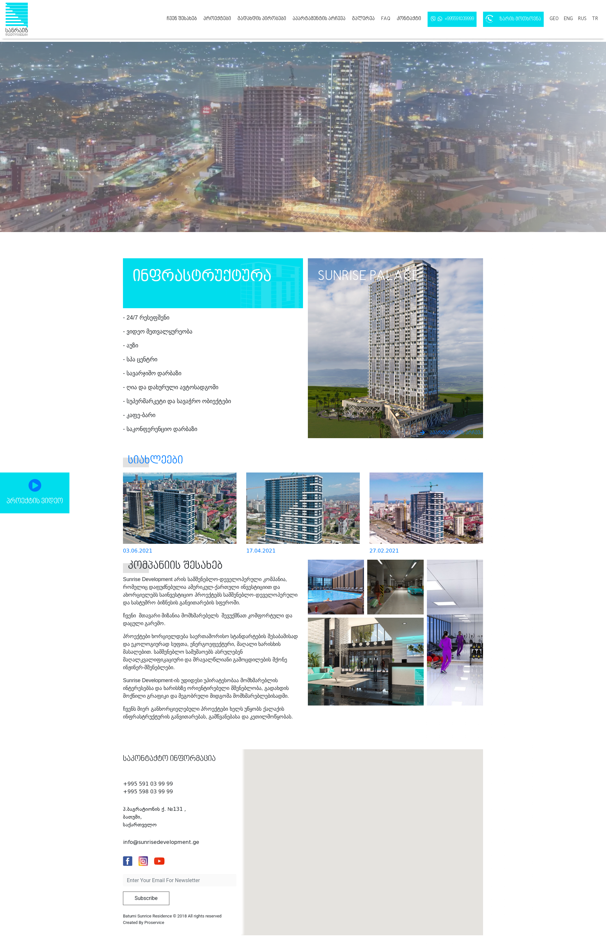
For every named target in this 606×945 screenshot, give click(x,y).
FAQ (385, 19)
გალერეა (363, 19)
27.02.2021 (384, 551)
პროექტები (217, 19)
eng (568, 19)
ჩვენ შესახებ (182, 19)
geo (554, 19)
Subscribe (146, 898)
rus (582, 19)
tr (595, 19)
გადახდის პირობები (261, 19)
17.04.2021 (260, 551)
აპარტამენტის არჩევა (319, 19)
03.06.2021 (137, 551)
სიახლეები (155, 460)
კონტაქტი (409, 19)
